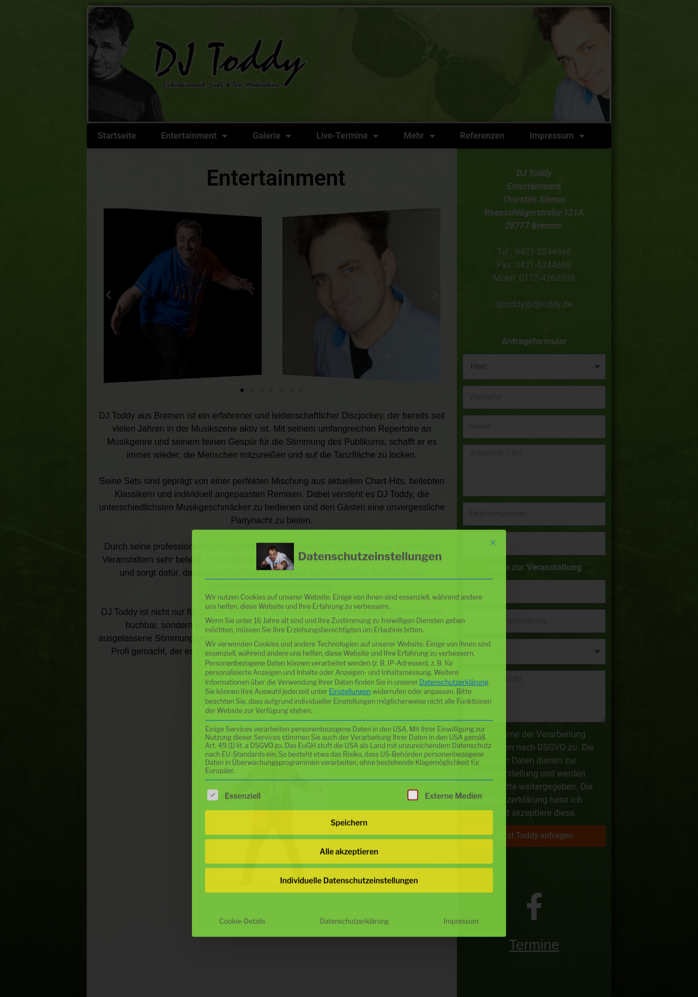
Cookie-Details (242, 800)
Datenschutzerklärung (454, 561)
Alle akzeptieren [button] (349, 730)
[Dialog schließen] (493, 421)
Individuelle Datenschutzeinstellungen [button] (349, 758)
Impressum (460, 800)
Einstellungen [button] (350, 570)
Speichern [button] (349, 701)
